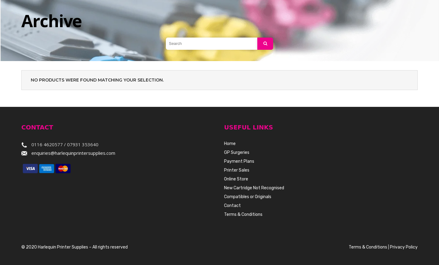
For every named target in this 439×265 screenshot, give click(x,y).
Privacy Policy (404, 247)
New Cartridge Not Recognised (254, 188)
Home (230, 143)
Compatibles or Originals (247, 196)
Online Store (236, 179)
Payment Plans (239, 161)
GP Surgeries (236, 152)
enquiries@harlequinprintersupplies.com (73, 153)
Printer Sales (236, 170)
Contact (232, 205)
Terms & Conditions (243, 214)
